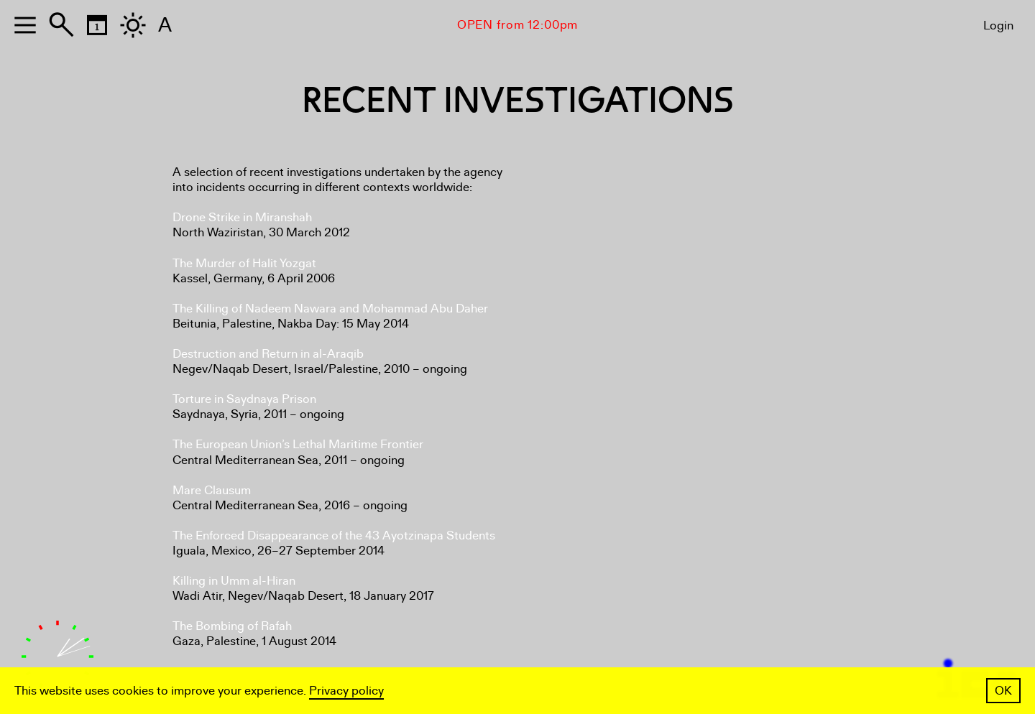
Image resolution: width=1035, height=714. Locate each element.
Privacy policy (346, 690)
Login (998, 25)
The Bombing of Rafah (232, 626)
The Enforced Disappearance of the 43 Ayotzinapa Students (333, 535)
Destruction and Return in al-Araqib (268, 353)
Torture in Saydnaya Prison (244, 399)
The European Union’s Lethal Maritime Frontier (297, 444)
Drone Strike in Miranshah (242, 217)
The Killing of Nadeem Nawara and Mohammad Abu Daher (330, 308)
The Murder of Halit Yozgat (244, 263)
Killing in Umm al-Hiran (233, 580)
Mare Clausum (211, 490)
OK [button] (1003, 690)
